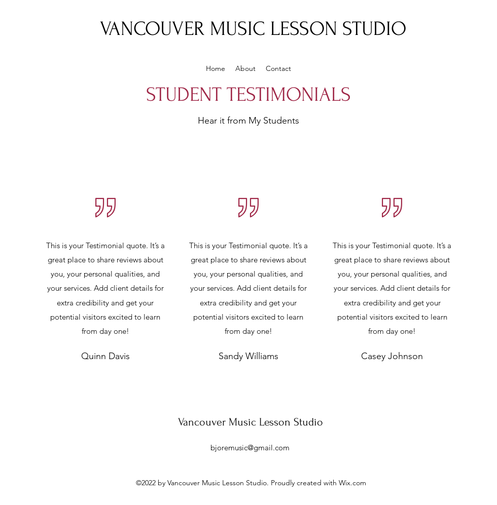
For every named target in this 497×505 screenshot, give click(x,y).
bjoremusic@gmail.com (250, 447)
